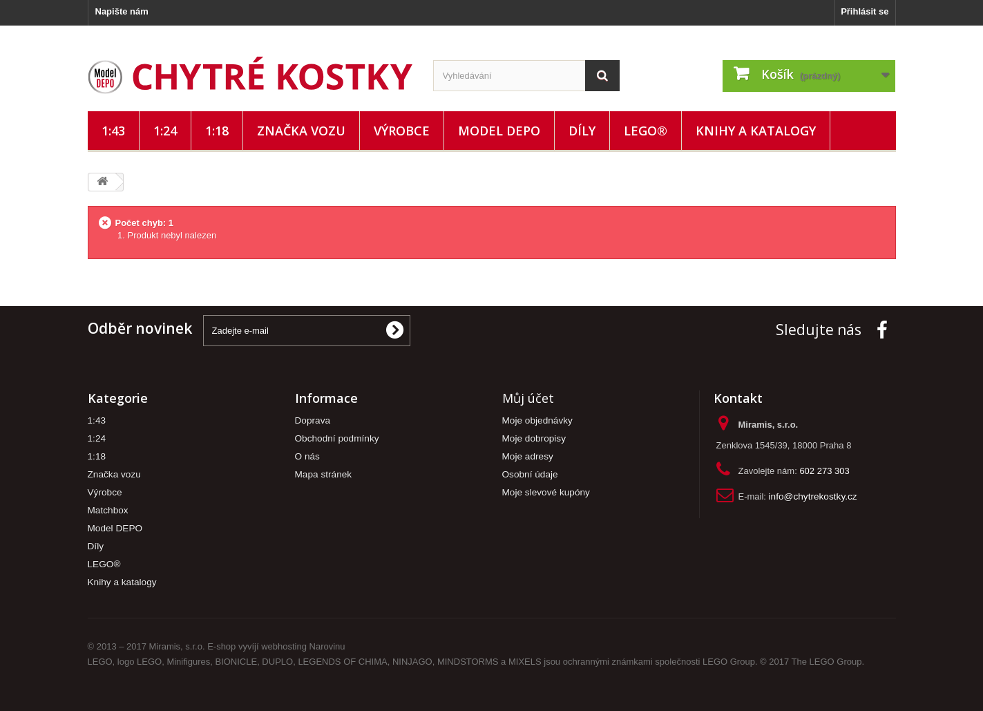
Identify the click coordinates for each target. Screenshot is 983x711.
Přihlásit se (864, 11)
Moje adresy (527, 456)
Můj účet (528, 398)
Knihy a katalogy (756, 130)
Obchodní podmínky (337, 438)
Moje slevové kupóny (546, 492)
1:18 (217, 130)
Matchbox (108, 510)
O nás (307, 456)
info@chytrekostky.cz (813, 496)
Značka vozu (301, 130)
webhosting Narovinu (303, 646)
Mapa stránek (323, 474)
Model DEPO (499, 130)
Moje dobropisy (534, 438)
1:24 (165, 130)
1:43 (113, 130)
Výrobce (402, 130)
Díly (582, 130)
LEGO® (645, 130)
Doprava (313, 420)
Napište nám (122, 11)
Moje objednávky (537, 420)
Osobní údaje (530, 474)
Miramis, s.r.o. (177, 646)
